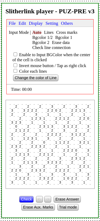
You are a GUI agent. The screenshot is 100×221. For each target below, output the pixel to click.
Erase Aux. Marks (38, 207)
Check (26, 199)
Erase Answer (67, 199)
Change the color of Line (36, 78)
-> (47, 199)
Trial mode (68, 207)
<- (39, 199)
